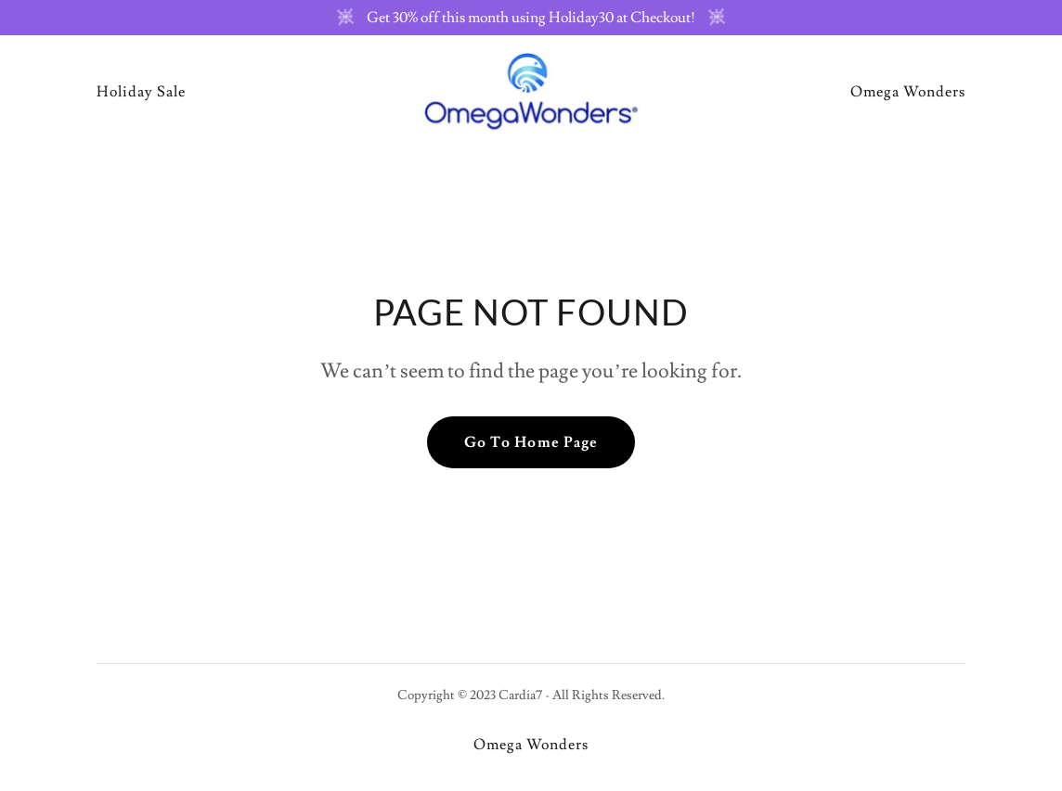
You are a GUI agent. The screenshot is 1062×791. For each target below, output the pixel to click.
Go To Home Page (530, 442)
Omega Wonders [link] (907, 92)
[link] (531, 88)
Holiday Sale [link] (141, 92)
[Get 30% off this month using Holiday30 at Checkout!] (531, 18)
